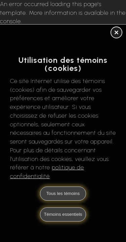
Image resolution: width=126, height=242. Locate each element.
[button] (116, 33)
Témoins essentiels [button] (63, 214)
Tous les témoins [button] (63, 193)
